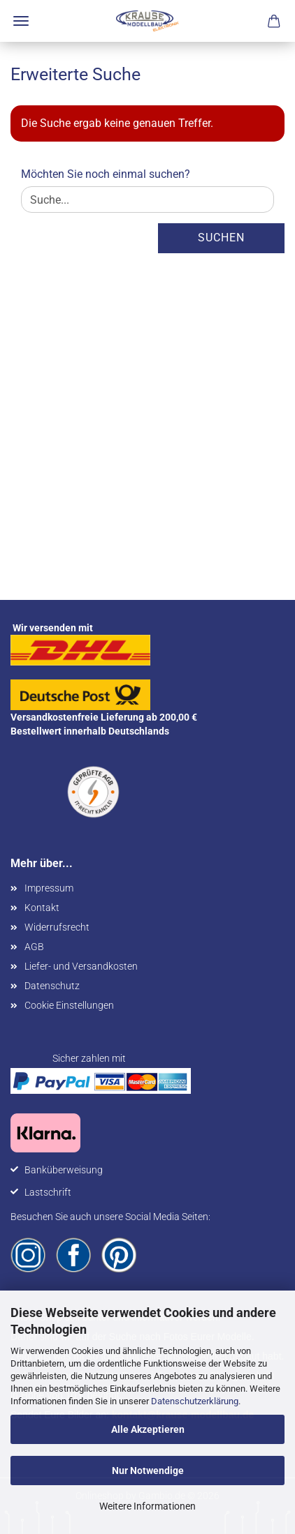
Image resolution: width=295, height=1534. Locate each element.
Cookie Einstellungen (69, 1005)
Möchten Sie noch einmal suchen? (105, 174)
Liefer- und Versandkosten (81, 966)
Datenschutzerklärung (194, 1401)
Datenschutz (52, 985)
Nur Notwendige (148, 1470)
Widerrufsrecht (56, 927)
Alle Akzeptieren (148, 1429)
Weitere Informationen (147, 1506)
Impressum (48, 888)
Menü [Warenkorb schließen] (21, 21)
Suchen (221, 237)
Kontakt (41, 907)
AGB (34, 946)
